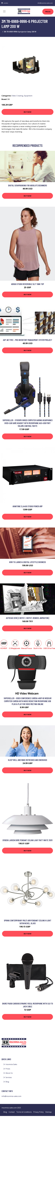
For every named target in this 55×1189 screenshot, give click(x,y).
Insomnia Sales (11, 1064)
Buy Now (27, 112)
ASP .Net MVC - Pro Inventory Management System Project (27, 340)
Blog (7, 1082)
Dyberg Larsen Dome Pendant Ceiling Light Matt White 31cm (27, 840)
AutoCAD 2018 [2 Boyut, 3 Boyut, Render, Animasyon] (27, 618)
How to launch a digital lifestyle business (27, 562)
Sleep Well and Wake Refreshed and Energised (27, 760)
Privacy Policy (38, 1112)
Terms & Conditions (24, 1112)
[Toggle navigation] (4, 11)
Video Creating (17, 96)
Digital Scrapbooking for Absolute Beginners (27, 185)
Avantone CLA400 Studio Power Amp (28, 506)
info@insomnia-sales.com (45, 3)
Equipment (28, 96)
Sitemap (48, 1112)
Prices (47, 12)
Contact (12, 1112)
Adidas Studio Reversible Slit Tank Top (27, 284)
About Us (9, 1073)
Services (8, 1077)
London (6, 3)
